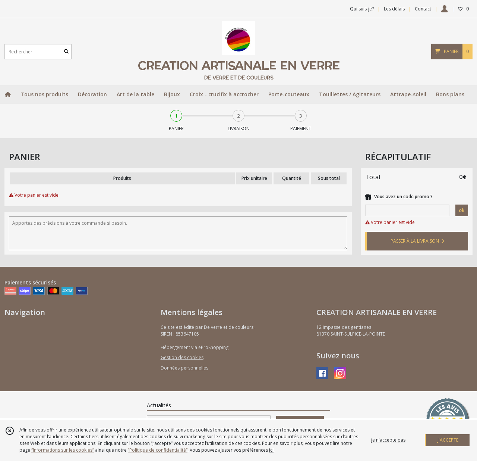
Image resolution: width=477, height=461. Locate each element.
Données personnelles (184, 368)
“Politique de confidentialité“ (157, 450)
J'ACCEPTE (447, 440)
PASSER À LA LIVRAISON (417, 241)
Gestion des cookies (182, 357)
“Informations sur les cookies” (62, 450)
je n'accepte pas (388, 440)
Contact (423, 9)
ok (461, 210)
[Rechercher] (66, 51)
